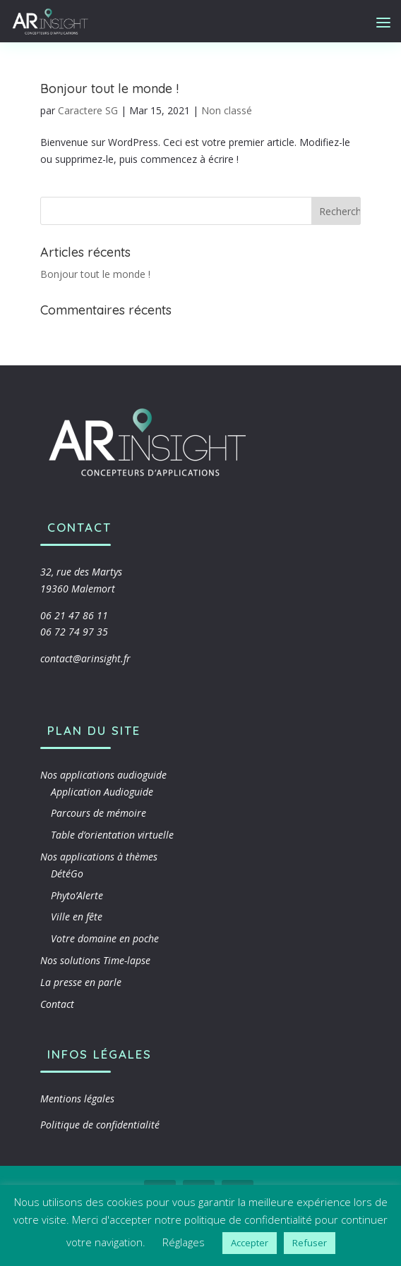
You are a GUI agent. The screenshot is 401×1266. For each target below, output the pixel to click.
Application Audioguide (102, 791)
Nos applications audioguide (103, 774)
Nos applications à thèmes (98, 856)
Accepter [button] (249, 1242)
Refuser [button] (309, 1242)
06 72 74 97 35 (74, 631)
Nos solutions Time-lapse (95, 960)
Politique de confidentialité (100, 1124)
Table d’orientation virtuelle (112, 834)
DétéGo (67, 873)
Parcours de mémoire (98, 813)
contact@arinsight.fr (85, 658)
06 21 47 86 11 (74, 615)
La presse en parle (80, 982)
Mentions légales (77, 1098)
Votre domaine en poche (105, 938)
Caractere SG (88, 110)
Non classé (226, 110)
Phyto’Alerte (77, 895)
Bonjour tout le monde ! (109, 88)
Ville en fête (76, 916)
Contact (57, 1004)
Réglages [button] (183, 1242)
